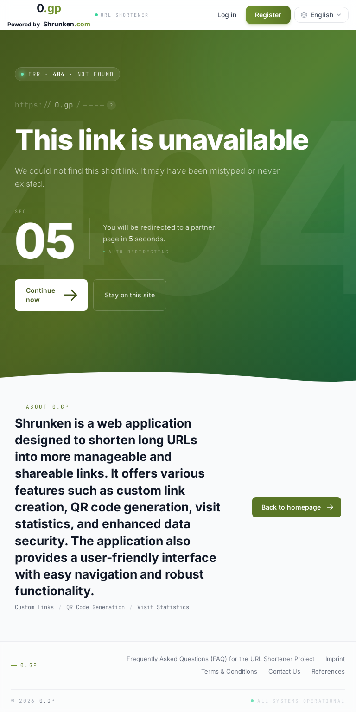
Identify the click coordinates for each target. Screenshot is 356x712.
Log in (226, 15)
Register (268, 15)
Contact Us (284, 671)
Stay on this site (130, 295)
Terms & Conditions (229, 671)
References (328, 671)
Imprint (335, 658)
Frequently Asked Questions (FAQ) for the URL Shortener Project (220, 658)
